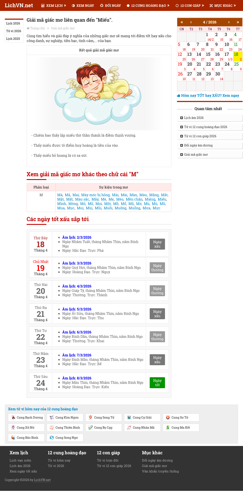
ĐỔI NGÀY (110, 5)
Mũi (98, 208)
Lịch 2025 (13, 39)
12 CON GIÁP (188, 5)
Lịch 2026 (13, 23)
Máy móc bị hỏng (95, 194)
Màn (133, 194)
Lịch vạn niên (20, 460)
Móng (73, 203)
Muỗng (134, 208)
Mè (103, 199)
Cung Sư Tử (176, 417)
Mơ (139, 203)
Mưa (146, 208)
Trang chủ (37, 28)
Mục (71, 208)
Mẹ (111, 199)
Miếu (162, 199)
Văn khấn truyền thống (160, 471)
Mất (69, 199)
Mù (146, 203)
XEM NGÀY (83, 5)
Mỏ (82, 203)
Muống (120, 208)
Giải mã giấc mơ (63, 28)
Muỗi (108, 208)
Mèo (119, 199)
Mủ (154, 203)
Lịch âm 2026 (192, 118)
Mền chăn (134, 199)
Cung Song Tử (101, 417)
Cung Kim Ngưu (64, 417)
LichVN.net (19, 5)
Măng (154, 194)
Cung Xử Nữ (22, 427)
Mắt (164, 194)
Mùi (89, 208)
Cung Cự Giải (139, 417)
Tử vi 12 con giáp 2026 (198, 136)
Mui (80, 208)
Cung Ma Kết (177, 427)
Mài (124, 194)
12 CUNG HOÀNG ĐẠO (146, 5)
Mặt (60, 199)
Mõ (90, 203)
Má (59, 194)
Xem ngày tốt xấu (23, 471)
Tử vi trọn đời (107, 460)
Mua (61, 208)
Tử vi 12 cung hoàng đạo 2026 (203, 127)
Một (107, 203)
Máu (143, 194)
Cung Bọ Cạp (100, 427)
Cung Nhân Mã (140, 427)
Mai (76, 194)
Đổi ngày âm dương (196, 145)
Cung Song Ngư (63, 438)
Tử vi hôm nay (59, 460)
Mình (61, 203)
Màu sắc (82, 199)
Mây (95, 199)
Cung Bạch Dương (26, 417)
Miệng (150, 199)
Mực (156, 208)
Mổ (123, 203)
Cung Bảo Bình (24, 438)
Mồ (115, 203)
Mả (67, 194)
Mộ (131, 203)
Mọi (98, 203)
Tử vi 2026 (13, 31)
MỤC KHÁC (221, 5)
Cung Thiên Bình (64, 427)
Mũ (162, 203)
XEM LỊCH (52, 5)
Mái (115, 194)
